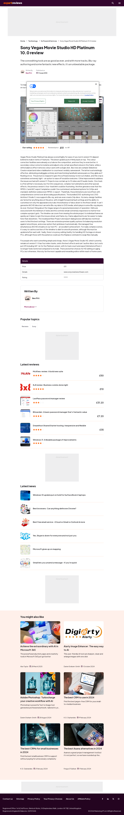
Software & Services (49, 41)
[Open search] (112, 3)
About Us (70, 799)
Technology (33, 41)
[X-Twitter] (113, 799)
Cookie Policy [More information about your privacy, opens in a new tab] (88, 95)
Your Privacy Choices (53, 799)
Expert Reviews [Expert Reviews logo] (11, 3)
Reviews (25, 326)
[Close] (96, 84)
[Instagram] (118, 799)
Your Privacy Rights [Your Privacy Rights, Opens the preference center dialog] (37, 101)
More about (29, 307)
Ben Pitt (29, 73)
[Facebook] (102, 799)
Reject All (71, 101)
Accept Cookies (88, 101)
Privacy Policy (34, 799)
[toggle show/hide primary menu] (119, 3)
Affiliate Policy (84, 799)
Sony (34, 326)
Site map (20, 799)
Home (22, 41)
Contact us (8, 799)
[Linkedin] (108, 799)
